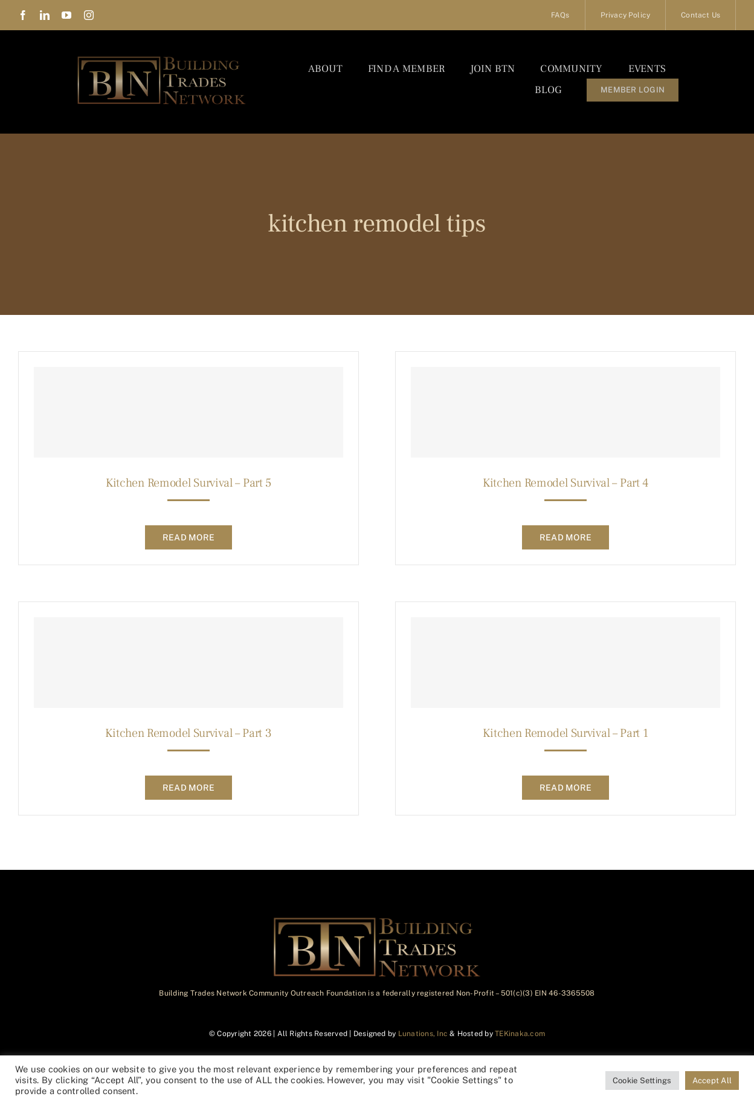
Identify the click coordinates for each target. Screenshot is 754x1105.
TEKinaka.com (520, 1033)
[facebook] (23, 15)
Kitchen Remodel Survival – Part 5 (188, 483)
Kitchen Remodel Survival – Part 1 (565, 733)
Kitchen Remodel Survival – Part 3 (188, 733)
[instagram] (89, 15)
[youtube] (66, 15)
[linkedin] (45, 15)
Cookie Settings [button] (642, 1080)
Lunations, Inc (423, 1033)
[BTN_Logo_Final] (162, 59)
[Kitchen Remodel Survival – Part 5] (188, 412)
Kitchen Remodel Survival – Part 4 (565, 483)
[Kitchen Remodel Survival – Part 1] (565, 662)
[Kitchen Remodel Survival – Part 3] (188, 662)
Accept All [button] (712, 1080)
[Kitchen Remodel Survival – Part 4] (565, 412)
